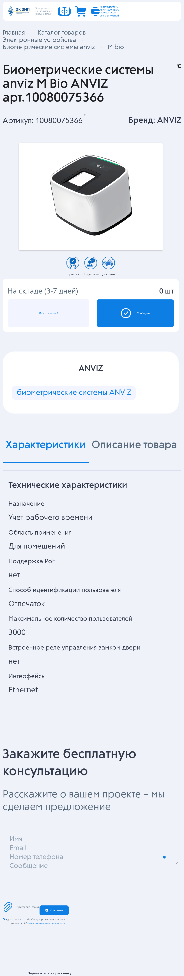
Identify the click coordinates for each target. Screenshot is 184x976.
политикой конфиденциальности (47, 923)
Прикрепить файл (21, 907)
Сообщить (135, 313)
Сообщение (29, 866)
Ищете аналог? (48, 313)
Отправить (54, 910)
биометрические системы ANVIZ (74, 392)
